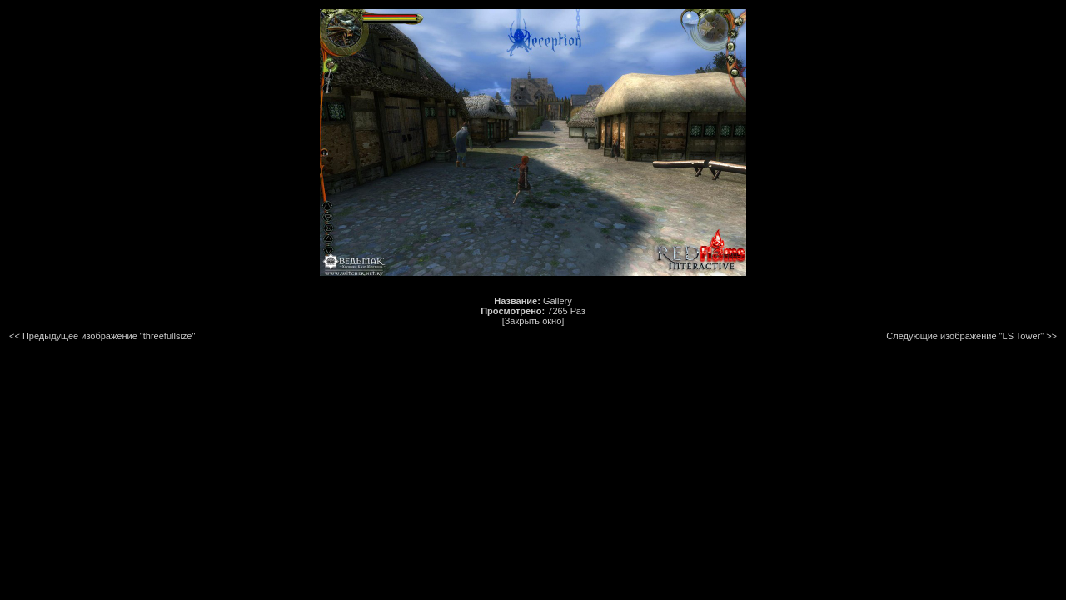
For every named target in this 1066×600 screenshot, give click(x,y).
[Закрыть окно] (533, 321)
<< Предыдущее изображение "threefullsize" (102, 336)
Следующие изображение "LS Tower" (965, 336)
